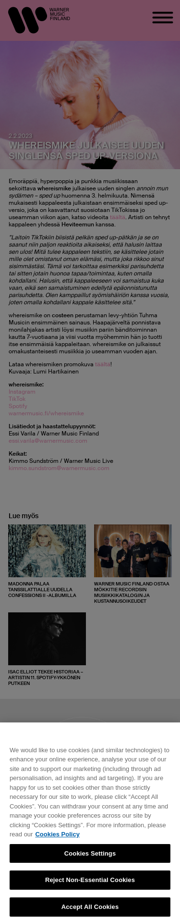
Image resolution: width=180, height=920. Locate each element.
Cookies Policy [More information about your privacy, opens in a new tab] (57, 837)
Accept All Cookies (90, 910)
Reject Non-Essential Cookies (90, 883)
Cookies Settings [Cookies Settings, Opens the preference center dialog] (90, 856)
